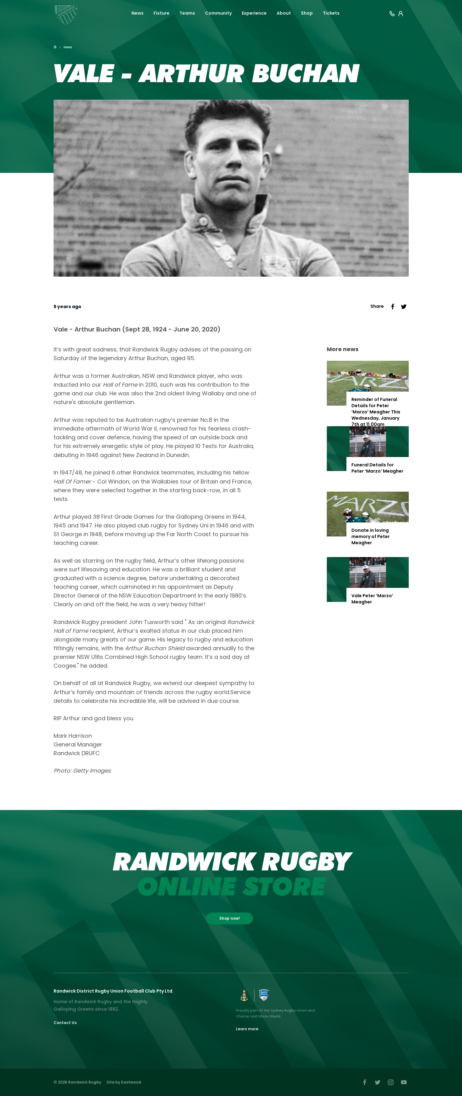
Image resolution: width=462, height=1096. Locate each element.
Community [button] (218, 13)
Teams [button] (187, 13)
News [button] (137, 13)
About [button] (284, 13)
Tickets (331, 13)
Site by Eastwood (124, 1082)
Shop (307, 13)
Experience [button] (254, 13)
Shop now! (229, 918)
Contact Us (65, 1022)
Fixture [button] (161, 13)
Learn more (247, 1029)
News (68, 47)
